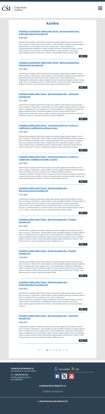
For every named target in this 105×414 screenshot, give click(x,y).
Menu (100, 8)
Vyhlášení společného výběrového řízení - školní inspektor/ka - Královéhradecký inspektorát (49, 32)
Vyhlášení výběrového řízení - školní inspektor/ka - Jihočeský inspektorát (48, 95)
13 (54, 350)
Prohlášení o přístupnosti (52, 391)
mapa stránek (64, 369)
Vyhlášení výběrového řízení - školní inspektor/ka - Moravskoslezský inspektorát (43, 189)
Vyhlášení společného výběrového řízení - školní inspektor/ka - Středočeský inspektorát (49, 64)
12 (50, 350)
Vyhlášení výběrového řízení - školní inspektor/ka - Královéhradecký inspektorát (43, 283)
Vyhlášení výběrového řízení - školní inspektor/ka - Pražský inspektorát (47, 220)
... (45, 350)
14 (57, 350)
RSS (77, 369)
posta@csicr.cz (23, 377)
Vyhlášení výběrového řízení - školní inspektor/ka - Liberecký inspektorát (48, 317)
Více (81, 56)
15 (60, 350)
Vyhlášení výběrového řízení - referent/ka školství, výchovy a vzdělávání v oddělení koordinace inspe (48, 126)
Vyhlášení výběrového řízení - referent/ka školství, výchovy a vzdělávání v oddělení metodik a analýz (48, 158)
